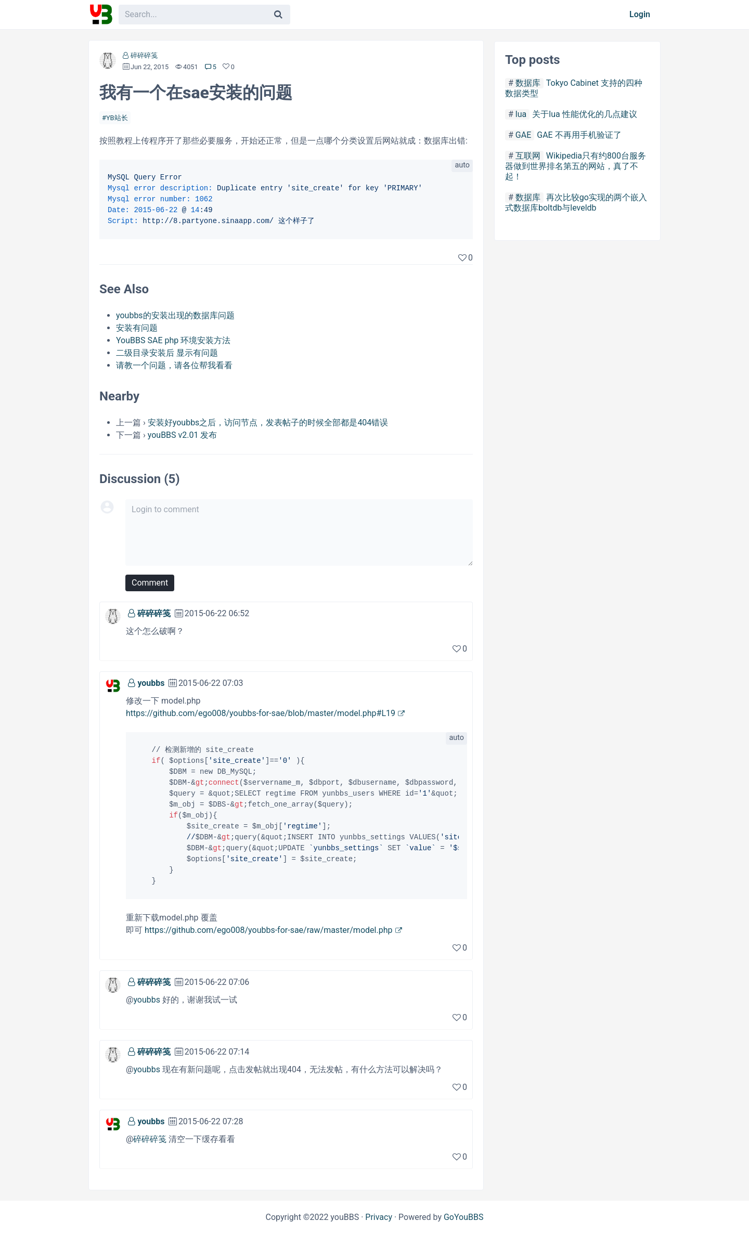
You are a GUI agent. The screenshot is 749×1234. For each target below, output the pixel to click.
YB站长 (117, 118)
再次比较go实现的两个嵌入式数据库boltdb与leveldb (576, 202)
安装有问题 (137, 328)
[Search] (278, 14)
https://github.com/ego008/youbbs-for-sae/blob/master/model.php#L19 (260, 713)
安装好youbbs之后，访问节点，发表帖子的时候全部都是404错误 (268, 422)
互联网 (527, 156)
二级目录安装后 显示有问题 (167, 353)
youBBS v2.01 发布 (182, 435)
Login (639, 14)
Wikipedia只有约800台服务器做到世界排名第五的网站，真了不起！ (575, 166)
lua (520, 114)
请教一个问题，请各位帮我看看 (174, 365)
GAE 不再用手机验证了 (579, 135)
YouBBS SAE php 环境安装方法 (173, 340)
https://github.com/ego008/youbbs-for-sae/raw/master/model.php (268, 930)
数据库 (527, 83)
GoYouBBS (464, 1217)
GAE (523, 135)
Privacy (378, 1217)
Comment (150, 583)
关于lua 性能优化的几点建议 (584, 114)
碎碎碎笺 (144, 55)
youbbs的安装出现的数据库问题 (175, 315)
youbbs (150, 683)
